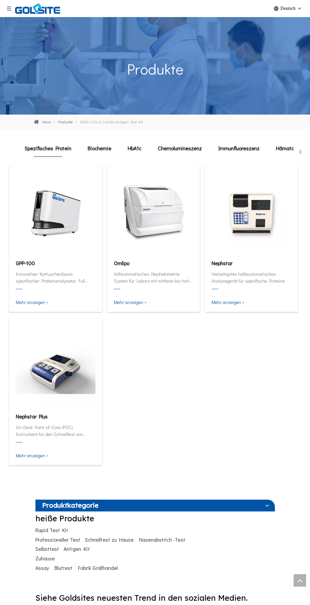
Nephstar (222, 263)
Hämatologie (290, 148)
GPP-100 (25, 263)
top (300, 580)
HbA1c (134, 148)
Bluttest (63, 567)
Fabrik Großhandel (98, 567)
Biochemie (99, 148)
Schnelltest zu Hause (109, 539)
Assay (42, 567)
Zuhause (45, 558)
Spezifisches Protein (48, 148)
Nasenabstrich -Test (162, 539)
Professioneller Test (57, 539)
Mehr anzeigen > (32, 302)
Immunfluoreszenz (238, 148)
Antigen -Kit (77, 548)
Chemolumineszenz (180, 148)
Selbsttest (47, 548)
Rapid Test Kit (51, 530)
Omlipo (121, 263)
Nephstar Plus (32, 416)
